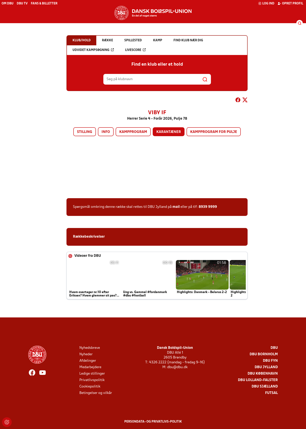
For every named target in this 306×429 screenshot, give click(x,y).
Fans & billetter (44, 3)
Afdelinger (87, 361)
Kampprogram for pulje (213, 132)
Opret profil (290, 3)
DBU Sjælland (265, 386)
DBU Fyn (270, 361)
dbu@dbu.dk (177, 367)
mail (176, 207)
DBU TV (22, 3)
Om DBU (7, 3)
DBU (274, 348)
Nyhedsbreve (89, 348)
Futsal (271, 393)
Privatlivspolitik (92, 380)
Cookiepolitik (89, 386)
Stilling (84, 132)
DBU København (263, 373)
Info (106, 132)
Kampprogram (133, 132)
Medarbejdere (90, 367)
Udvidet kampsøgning (93, 50)
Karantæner (168, 132)
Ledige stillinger (92, 373)
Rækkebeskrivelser (89, 236)
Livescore (135, 50)
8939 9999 (208, 207)
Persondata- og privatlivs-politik (153, 421)
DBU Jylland (266, 367)
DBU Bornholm (264, 354)
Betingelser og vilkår (95, 393)
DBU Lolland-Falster (258, 380)
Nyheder (86, 354)
